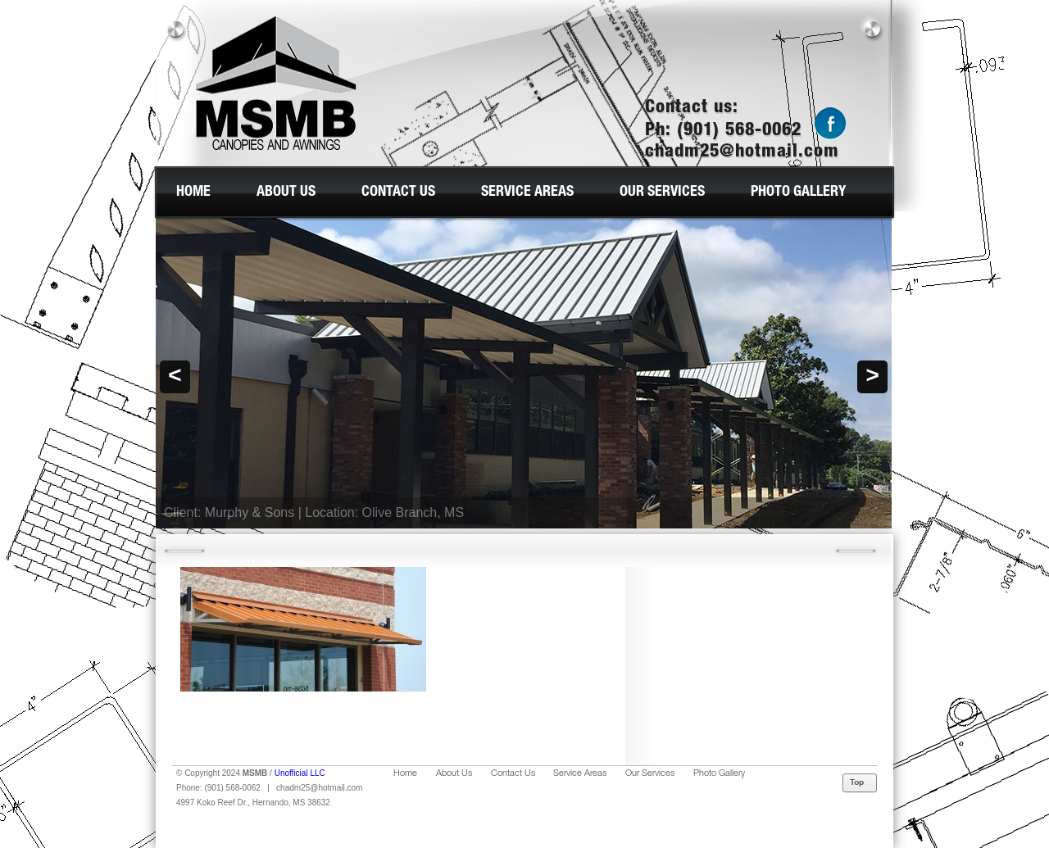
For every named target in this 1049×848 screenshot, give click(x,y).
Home (193, 192)
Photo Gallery (798, 192)
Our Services (662, 192)
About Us (286, 192)
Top (860, 783)
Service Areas (527, 192)
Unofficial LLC (300, 773)
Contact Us (398, 192)
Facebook (830, 124)
